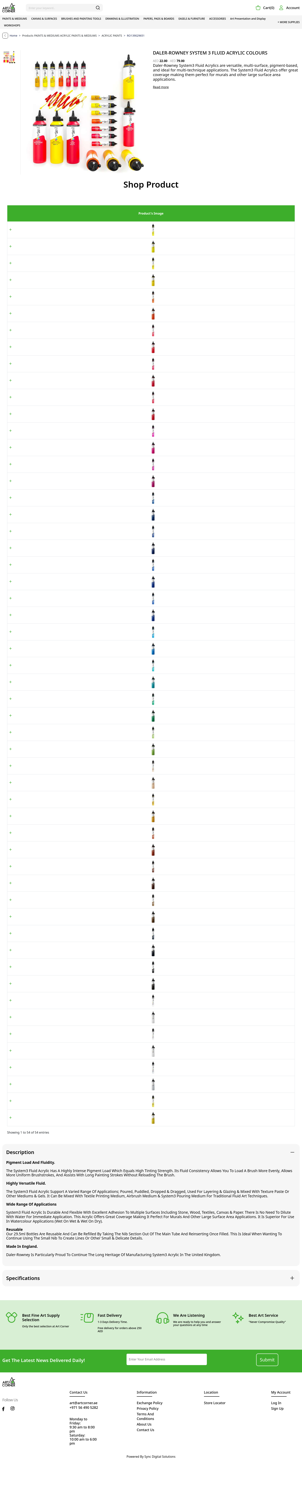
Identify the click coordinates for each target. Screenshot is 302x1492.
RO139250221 (70, 871)
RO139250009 (70, 1078)
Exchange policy (150, 1433)
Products (27, 35)
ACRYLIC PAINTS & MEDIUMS (78, 35)
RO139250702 (70, 1096)
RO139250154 (70, 698)
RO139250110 (70, 629)
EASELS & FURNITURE (192, 18)
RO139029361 (70, 715)
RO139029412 (70, 438)
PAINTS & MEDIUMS (14, 18)
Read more (161, 87)
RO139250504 (70, 386)
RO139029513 (70, 403)
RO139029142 (70, 542)
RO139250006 (70, 1045)
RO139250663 (70, 837)
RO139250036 (70, 1010)
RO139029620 (70, 265)
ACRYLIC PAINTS (110, 35)
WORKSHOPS (12, 25)
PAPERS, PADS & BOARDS (158, 18)
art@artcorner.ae (83, 1433)
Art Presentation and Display (248, 18)
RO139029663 (70, 819)
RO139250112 (70, 663)
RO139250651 (70, 247)
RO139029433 (70, 473)
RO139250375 (70, 767)
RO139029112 (70, 646)
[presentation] (231, 1390)
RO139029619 (70, 299)
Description (20, 1182)
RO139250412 (70, 455)
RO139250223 (70, 906)
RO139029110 (70, 611)
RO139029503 (70, 334)
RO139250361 (70, 733)
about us (144, 1454)
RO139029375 (70, 750)
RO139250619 (70, 317)
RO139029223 (70, 889)
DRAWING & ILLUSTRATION (122, 18)
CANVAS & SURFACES (44, 18)
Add (276, 234)
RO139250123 (70, 594)
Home (14, 35)
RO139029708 (70, 1130)
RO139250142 (70, 559)
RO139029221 (70, 854)
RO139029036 (70, 993)
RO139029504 (70, 369)
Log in (276, 1433)
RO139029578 (70, 785)
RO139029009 (70, 1062)
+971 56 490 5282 (84, 1437)
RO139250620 (70, 282)
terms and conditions (146, 1446)
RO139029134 (70, 507)
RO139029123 (70, 577)
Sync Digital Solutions (159, 1486)
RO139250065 (70, 975)
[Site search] (64, 8)
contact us (146, 1460)
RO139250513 (70, 421)
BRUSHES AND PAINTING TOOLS (81, 18)
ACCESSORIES (217, 18)
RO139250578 (70, 802)
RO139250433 (70, 490)
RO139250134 (70, 525)
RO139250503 (70, 351)
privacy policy (148, 1438)
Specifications (23, 1308)
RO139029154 (70, 681)
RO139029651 (70, 230)
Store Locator (215, 1433)
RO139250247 (70, 923)
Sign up (277, 1438)
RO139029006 (70, 1027)
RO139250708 (70, 1148)
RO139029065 (70, 958)
